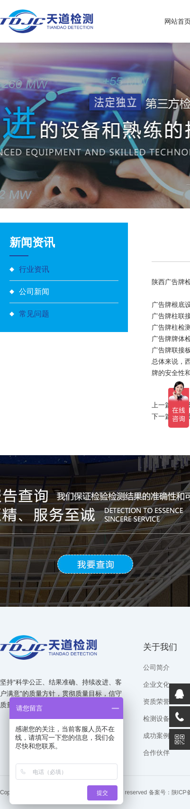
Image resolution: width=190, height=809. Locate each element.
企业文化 (156, 684)
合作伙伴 (156, 752)
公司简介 (156, 667)
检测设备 (156, 718)
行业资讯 (34, 269)
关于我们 (160, 647)
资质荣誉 (156, 701)
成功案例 (156, 735)
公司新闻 (34, 292)
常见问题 (34, 314)
